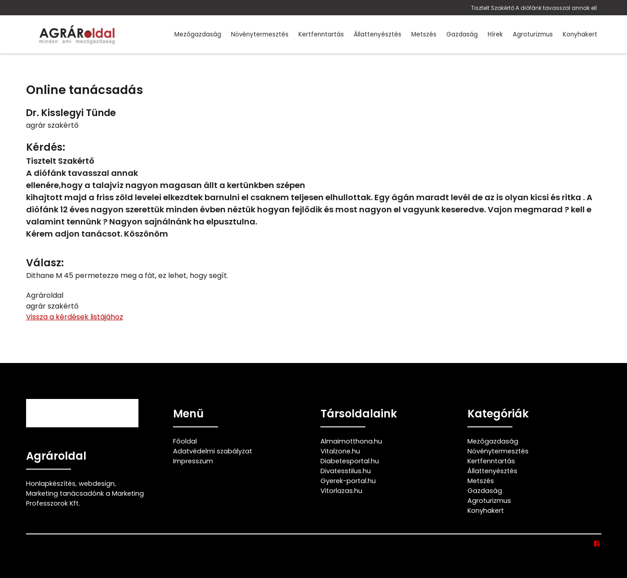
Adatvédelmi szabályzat (212, 451)
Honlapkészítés (51, 483)
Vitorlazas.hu (341, 490)
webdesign (97, 483)
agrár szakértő (52, 125)
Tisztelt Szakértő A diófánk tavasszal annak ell (534, 8)
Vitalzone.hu (340, 451)
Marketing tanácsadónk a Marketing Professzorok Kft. (85, 498)
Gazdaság (462, 34)
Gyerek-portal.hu (348, 480)
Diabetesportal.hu (349, 461)
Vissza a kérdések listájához (74, 317)
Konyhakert (580, 34)
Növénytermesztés (260, 34)
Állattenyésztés (377, 34)
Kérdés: (45, 147)
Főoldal (185, 441)
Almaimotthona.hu (351, 441)
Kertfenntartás (321, 34)
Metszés (423, 34)
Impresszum (193, 461)
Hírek (495, 34)
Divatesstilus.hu (345, 470)
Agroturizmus (533, 34)
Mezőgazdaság (197, 34)
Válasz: (45, 263)
